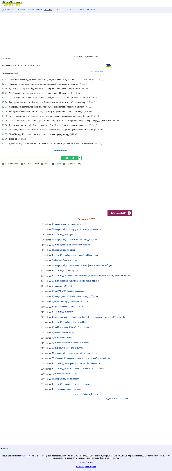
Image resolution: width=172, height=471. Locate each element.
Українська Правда (73, 164)
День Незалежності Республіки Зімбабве (70, 343)
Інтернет (13, 139)
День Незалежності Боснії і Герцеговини (70, 327)
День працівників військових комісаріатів (71, 245)
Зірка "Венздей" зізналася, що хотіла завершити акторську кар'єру (39, 134)
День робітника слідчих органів (66, 224)
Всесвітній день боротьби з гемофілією (70, 322)
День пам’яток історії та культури (67, 348)
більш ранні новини (60, 150)
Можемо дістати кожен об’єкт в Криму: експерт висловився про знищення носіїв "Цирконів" (51, 130)
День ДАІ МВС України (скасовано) (68, 291)
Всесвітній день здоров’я (63, 234)
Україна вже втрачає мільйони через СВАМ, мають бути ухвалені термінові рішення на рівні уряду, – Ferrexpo (59, 120)
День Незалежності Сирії (63, 332)
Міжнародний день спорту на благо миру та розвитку (76, 229)
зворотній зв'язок (86, 462)
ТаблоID (46, 164)
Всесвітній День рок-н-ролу (65, 270)
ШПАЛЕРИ (90, 10)
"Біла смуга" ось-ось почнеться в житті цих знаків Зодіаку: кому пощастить (43, 84)
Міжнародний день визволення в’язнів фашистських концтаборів (82, 265)
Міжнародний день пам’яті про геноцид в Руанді (74, 239)
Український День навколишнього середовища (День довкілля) (81, 358)
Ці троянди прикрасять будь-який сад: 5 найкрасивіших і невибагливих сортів (44, 88)
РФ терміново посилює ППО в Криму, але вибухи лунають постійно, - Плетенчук (46, 111)
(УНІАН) (99, 79)
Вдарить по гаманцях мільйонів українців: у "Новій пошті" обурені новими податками (48, 125)
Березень (78, 394)
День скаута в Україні (62, 286)
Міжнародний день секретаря (65, 379)
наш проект (25, 456)
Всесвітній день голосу (62, 312)
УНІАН (57, 164)
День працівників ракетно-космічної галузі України (75, 281)
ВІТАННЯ (68, 10)
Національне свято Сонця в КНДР (67, 306)
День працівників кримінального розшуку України (75, 296)
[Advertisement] (80, 34)
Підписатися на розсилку (118, 398)
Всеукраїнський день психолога (66, 389)
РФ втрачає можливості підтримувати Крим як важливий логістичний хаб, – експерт (47, 102)
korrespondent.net (11, 164)
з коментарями (99, 75)
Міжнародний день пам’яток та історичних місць (74, 353)
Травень (94, 394)
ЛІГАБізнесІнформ (31, 164)
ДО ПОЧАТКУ (7, 10)
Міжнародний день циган (63, 250)
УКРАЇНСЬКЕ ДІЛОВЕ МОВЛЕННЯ (28, 10)
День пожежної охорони (63, 337)
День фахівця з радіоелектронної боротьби (71, 301)
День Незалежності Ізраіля (64, 373)
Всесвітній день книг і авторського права (71, 384)
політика (5, 448)
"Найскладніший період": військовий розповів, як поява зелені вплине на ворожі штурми (49, 97)
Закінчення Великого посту (64, 260)
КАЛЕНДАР (58, 10)
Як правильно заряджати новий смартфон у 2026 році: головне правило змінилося (46, 107)
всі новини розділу (97, 71)
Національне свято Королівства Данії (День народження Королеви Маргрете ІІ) (88, 317)
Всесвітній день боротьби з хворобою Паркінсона (75, 255)
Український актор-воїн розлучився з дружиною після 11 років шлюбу (41, 93)
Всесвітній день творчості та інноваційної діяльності (76, 363)
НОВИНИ (47, 10)
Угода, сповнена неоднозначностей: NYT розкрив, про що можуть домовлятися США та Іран (51, 79)
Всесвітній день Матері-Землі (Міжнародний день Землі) (78, 368)
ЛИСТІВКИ (79, 10)
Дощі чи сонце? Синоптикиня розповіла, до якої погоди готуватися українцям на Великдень (51, 143)
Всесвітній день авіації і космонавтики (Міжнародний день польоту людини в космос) (91, 276)
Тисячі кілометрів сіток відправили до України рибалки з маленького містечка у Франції (49, 116)
